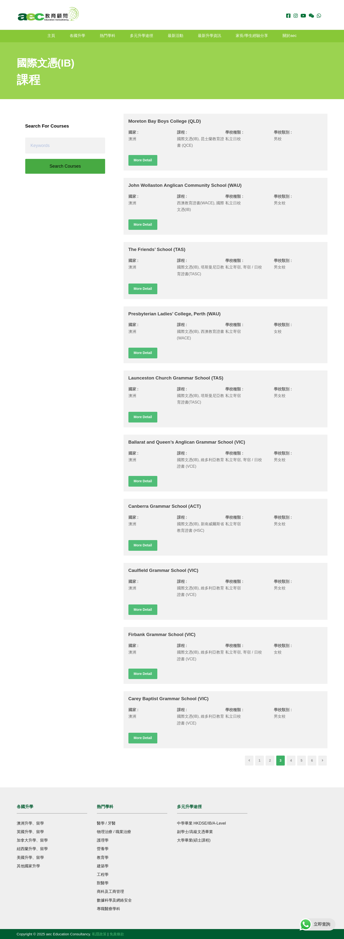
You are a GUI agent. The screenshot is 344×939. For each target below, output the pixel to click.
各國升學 (77, 36)
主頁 (51, 36)
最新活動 (175, 36)
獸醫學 (103, 883)
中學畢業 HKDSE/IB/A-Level (201, 823)
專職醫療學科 (108, 909)
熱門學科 (107, 36)
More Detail (143, 160)
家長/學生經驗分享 (252, 36)
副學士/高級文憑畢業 (195, 832)
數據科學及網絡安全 (114, 900)
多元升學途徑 (141, 36)
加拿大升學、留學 (32, 840)
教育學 (103, 857)
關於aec (290, 36)
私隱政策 (99, 934)
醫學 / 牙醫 (106, 823)
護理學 (103, 840)
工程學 (103, 874)
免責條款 (116, 934)
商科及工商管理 (110, 891)
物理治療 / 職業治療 (114, 832)
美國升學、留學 (30, 857)
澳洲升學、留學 (30, 823)
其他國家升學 (28, 866)
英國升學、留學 (30, 832)
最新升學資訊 (209, 36)
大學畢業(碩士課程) (194, 840)
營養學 (103, 849)
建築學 (103, 866)
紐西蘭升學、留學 (32, 849)
